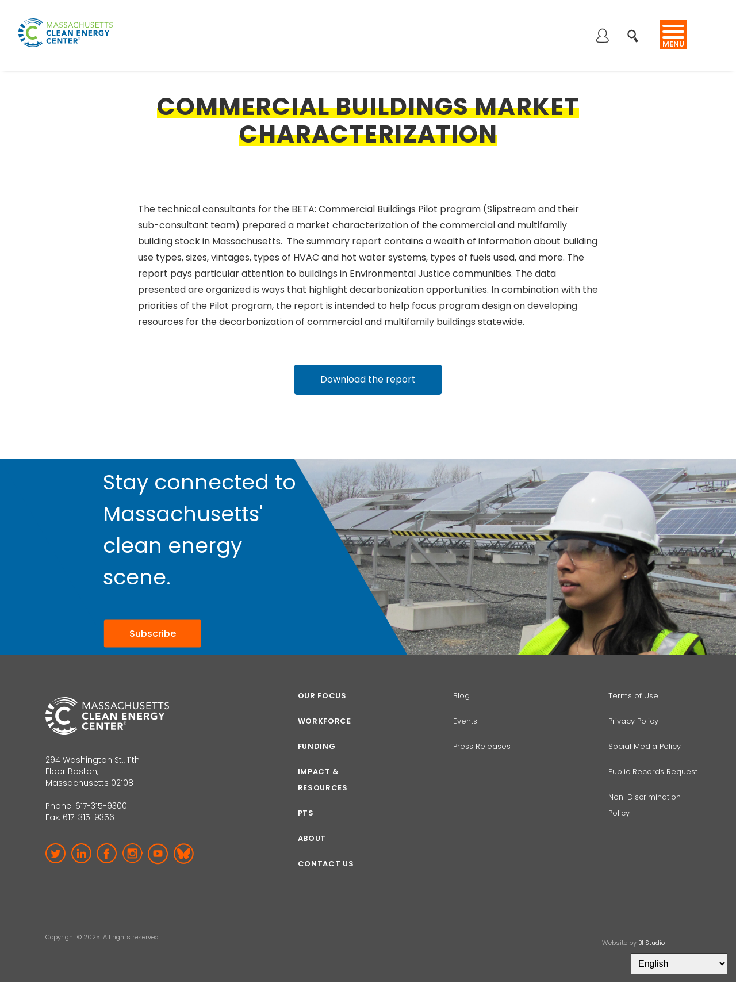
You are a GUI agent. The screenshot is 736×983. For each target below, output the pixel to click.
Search (636, 29)
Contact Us (326, 863)
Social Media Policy (645, 746)
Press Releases (482, 746)
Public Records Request (652, 771)
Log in (602, 36)
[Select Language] (679, 963)
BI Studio (651, 942)
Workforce (324, 721)
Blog (461, 695)
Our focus (322, 695)
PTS (306, 813)
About (312, 838)
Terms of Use (633, 695)
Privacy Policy (633, 721)
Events (465, 721)
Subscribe (152, 633)
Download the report (368, 379)
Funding (317, 746)
